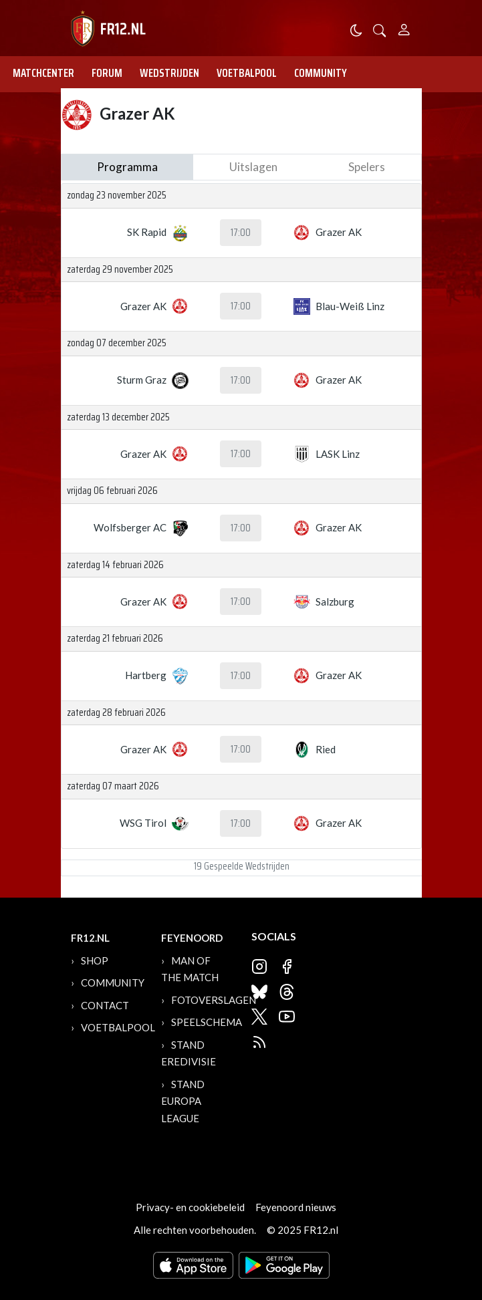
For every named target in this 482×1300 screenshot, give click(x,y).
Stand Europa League (183, 1101)
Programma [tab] (127, 167)
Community (320, 73)
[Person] (404, 27)
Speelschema (206, 1022)
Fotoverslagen (213, 1000)
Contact (105, 1005)
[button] (379, 29)
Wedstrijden (169, 73)
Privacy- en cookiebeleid (190, 1207)
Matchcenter (43, 73)
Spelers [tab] (366, 167)
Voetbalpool (247, 73)
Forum (107, 73)
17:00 (241, 233)
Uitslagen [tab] (253, 167)
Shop (94, 960)
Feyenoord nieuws (295, 1207)
